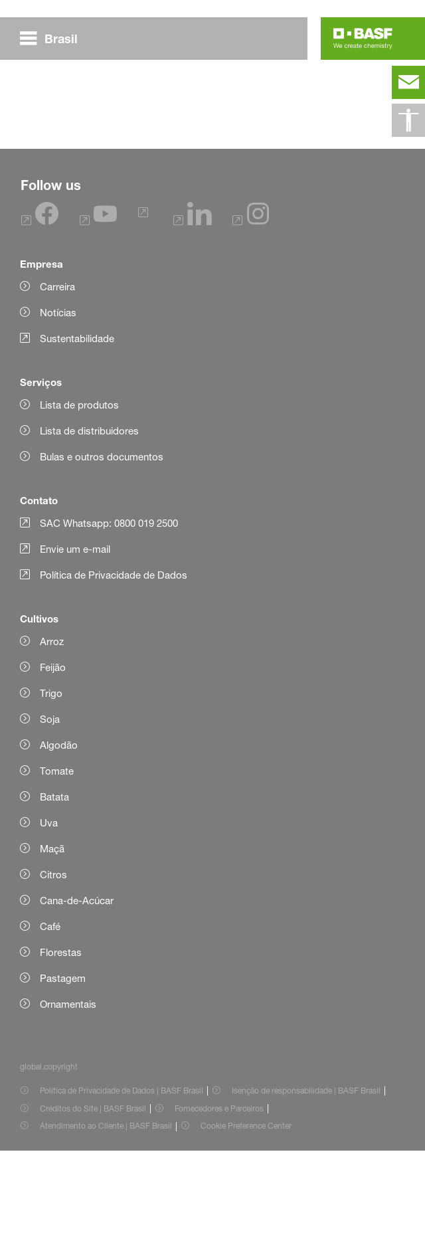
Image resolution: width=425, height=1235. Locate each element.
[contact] (408, 82)
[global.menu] (54, 38)
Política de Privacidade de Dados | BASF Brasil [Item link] (121, 1175)
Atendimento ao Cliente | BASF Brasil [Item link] (106, 1210)
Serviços (41, 466)
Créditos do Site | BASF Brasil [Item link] (93, 1193)
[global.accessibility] (408, 120)
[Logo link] (362, 38)
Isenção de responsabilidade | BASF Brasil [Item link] (306, 1175)
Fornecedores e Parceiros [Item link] (219, 1193)
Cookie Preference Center (246, 1210)
